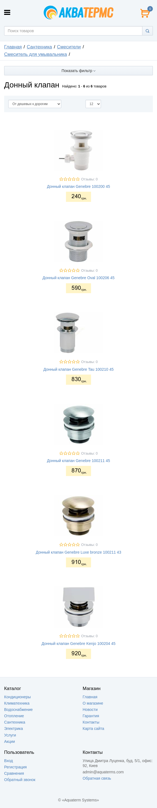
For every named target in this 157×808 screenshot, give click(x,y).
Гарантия (91, 716)
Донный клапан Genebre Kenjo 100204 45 (78, 643)
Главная (13, 47)
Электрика (13, 728)
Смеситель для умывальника (35, 54)
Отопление (14, 716)
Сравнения (14, 773)
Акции (9, 741)
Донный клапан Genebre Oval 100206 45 (78, 278)
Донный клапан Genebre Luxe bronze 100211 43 (78, 552)
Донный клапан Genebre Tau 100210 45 (78, 369)
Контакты (91, 722)
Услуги (10, 735)
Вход (8, 760)
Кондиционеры (17, 697)
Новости (90, 709)
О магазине (93, 703)
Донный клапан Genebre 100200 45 (78, 186)
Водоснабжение (18, 709)
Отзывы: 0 (89, 179)
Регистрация (15, 767)
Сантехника (39, 47)
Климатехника (17, 703)
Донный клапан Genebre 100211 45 (78, 460)
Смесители (69, 47)
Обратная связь (97, 778)
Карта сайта (93, 728)
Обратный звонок (19, 779)
